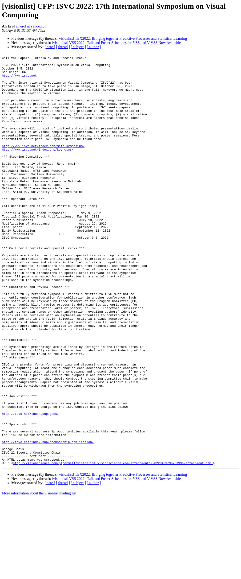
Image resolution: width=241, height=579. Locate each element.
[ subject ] (78, 47)
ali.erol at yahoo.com (31, 26)
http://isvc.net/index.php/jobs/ (30, 485)
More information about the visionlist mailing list (39, 575)
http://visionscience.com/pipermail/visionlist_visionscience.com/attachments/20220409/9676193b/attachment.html (113, 545)
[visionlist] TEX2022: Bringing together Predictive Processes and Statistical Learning (122, 38)
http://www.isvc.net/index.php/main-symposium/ (43, 164)
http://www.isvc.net (19, 80)
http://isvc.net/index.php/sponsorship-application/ (48, 519)
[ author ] (94, 47)
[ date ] (49, 47)
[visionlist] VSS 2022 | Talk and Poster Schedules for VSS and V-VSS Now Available (116, 43)
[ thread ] (63, 47)
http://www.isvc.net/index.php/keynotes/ (37, 168)
